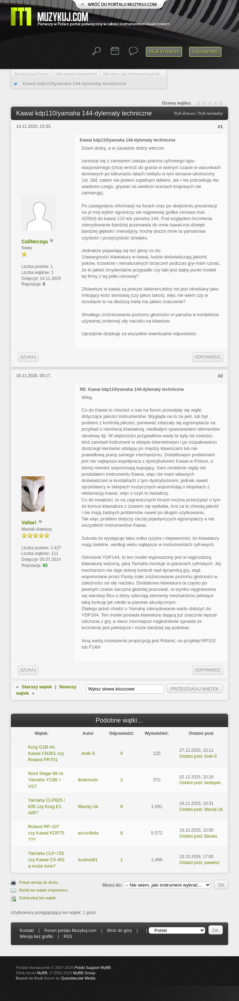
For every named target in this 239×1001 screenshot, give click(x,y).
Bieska (210, 836)
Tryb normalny (210, 113)
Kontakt (27, 930)
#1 (220, 126)
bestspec (212, 782)
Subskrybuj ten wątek (37, 898)
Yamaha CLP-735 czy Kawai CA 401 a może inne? (46, 860)
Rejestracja (164, 51)
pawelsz (211, 862)
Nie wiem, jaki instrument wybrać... (133, 74)
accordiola (88, 833)
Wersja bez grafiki (36, 936)
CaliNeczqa (34, 241)
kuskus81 (88, 859)
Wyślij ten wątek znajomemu (43, 890)
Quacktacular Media (78, 978)
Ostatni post (191, 756)
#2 (220, 375)
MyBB (42, 973)
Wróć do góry (119, 930)
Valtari (28, 522)
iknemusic (88, 779)
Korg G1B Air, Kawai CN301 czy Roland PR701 (46, 753)
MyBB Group (84, 973)
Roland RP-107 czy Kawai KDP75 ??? (46, 833)
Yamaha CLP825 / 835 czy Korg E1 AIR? (46, 806)
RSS (68, 936)
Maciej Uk (88, 806)
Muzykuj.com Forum (31, 74)
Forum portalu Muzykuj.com (71, 930)
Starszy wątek (37, 686)
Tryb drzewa (184, 113)
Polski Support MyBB (93, 967)
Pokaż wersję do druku (38, 882)
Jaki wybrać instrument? (76, 74)
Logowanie (205, 51)
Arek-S (88, 753)
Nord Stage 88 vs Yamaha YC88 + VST (45, 780)
